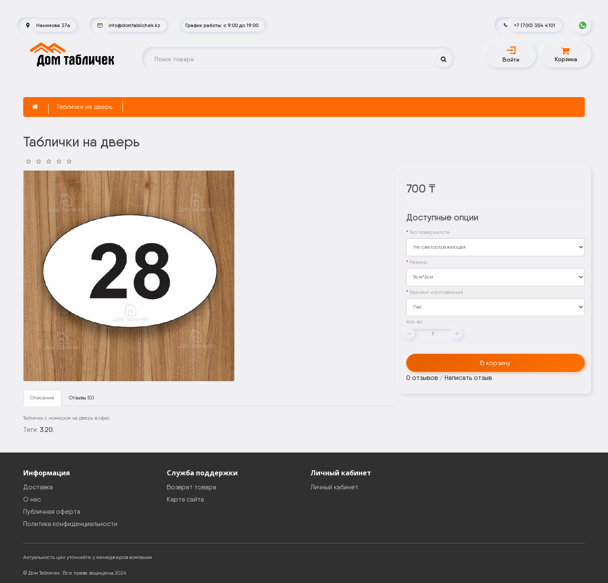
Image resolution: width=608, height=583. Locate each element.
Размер (418, 262)
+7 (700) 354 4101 (534, 25)
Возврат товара (191, 487)
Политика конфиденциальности (70, 524)
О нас (32, 499)
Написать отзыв (468, 378)
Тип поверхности (430, 232)
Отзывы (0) (81, 398)
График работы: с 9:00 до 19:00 (221, 25)
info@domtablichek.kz (134, 25)
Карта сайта (185, 499)
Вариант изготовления (436, 292)
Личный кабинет (334, 487)
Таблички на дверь (84, 107)
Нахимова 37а (53, 25)
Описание (42, 398)
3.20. (47, 430)
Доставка (38, 487)
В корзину (495, 363)
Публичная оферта (51, 511)
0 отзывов (422, 378)
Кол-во (414, 322)
